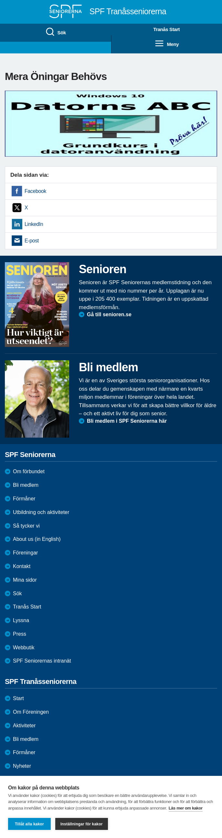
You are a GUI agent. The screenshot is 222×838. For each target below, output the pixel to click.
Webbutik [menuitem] (23, 647)
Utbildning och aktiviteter (41, 512)
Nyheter (22, 766)
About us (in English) (37, 539)
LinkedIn (34, 224)
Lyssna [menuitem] (21, 620)
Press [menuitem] (19, 634)
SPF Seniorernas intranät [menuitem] (42, 661)
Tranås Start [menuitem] (166, 29)
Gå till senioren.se (109, 314)
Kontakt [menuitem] (21, 566)
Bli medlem (25, 485)
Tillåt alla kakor (29, 824)
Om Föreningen (31, 712)
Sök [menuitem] (55, 32)
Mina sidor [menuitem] (25, 580)
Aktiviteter (24, 725)
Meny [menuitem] (166, 44)
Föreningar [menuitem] (25, 552)
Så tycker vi (26, 526)
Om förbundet (29, 471)
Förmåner (24, 498)
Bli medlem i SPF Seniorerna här (127, 421)
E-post (32, 240)
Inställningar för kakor (81, 824)
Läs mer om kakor (186, 808)
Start (18, 698)
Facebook (35, 191)
